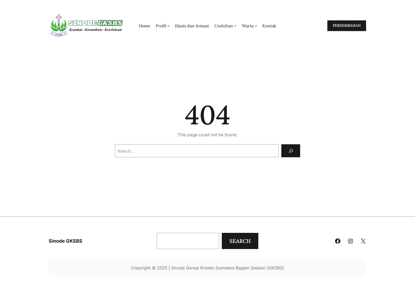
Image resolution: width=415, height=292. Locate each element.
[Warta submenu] (256, 25)
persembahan (347, 25)
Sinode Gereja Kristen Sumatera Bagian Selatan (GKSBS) (227, 268)
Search (240, 241)
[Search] (290, 150)
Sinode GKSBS (65, 241)
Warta (248, 25)
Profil (161, 25)
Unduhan (223, 25)
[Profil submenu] (168, 25)
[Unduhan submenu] (235, 25)
